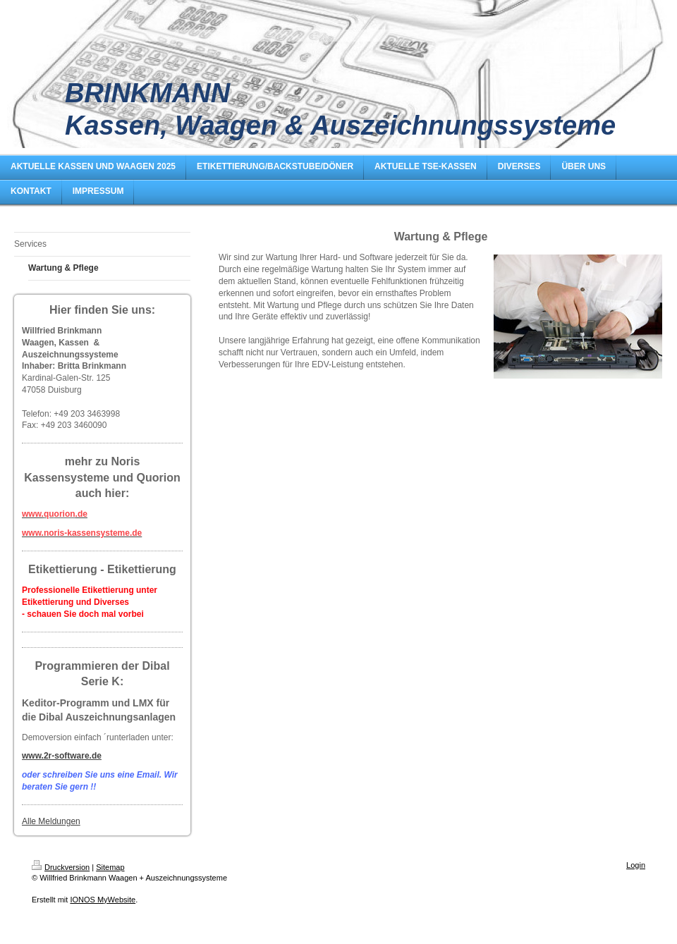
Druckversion (61, 867)
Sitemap (110, 867)
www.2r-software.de (62, 756)
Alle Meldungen (51, 821)
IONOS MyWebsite (102, 899)
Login (635, 865)
